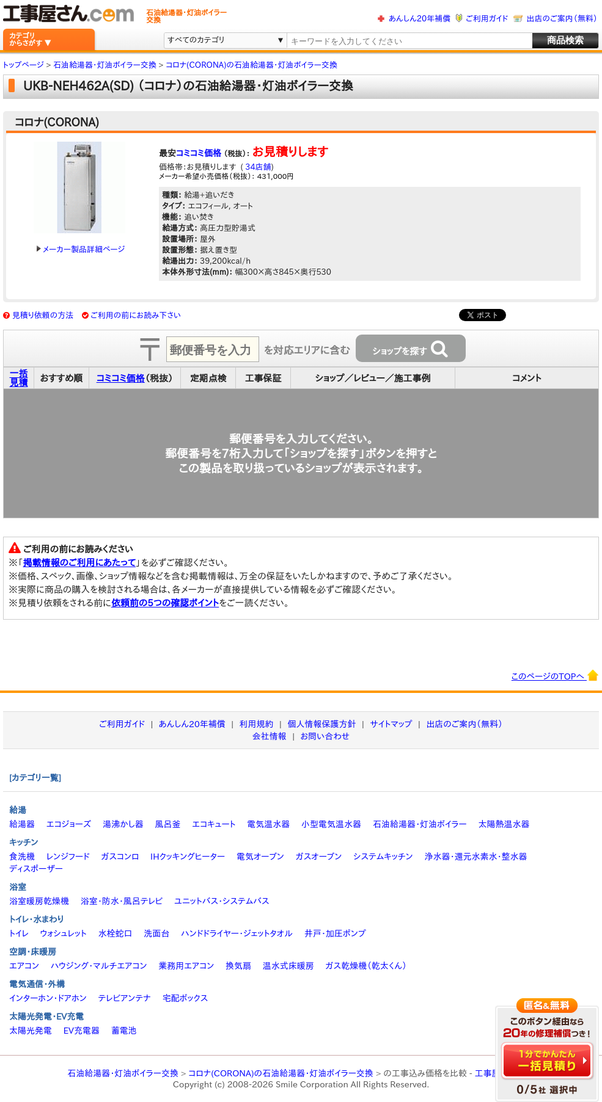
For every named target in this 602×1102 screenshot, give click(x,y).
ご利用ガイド (487, 19)
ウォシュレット (63, 933)
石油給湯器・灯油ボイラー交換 (122, 1073)
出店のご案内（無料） (562, 19)
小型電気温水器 (331, 824)
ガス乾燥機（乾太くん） (366, 966)
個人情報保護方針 (321, 724)
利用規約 (257, 724)
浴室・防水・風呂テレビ (122, 901)
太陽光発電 (30, 1030)
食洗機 (22, 856)
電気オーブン (260, 856)
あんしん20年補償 (419, 19)
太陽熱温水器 (503, 824)
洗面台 (156, 933)
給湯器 (22, 824)
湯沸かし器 (123, 824)
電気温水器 (268, 824)
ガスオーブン (319, 856)
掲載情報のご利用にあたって (79, 562)
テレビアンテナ (124, 998)
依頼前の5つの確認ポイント (165, 602)
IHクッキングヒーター (187, 856)
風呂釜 (167, 824)
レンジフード (68, 856)
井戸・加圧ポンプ (335, 933)
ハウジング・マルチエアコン (99, 966)
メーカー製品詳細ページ (81, 249)
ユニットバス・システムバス (222, 901)
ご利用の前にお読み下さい (135, 315)
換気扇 (238, 966)
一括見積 (19, 378)
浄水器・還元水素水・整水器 (475, 856)
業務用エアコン (186, 966)
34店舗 (257, 167)
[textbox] (409, 41)
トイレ (19, 933)
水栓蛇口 (115, 933)
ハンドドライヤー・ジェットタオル (237, 933)
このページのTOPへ (555, 675)
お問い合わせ (325, 736)
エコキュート (213, 824)
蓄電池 (124, 1030)
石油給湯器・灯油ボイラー (420, 824)
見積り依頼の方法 (43, 315)
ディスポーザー (36, 869)
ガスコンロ (120, 856)
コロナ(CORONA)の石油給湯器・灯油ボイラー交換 (280, 1073)
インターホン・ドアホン (48, 998)
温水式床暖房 (288, 966)
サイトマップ (391, 724)
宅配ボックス (185, 998)
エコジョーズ (68, 824)
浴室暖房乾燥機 (39, 901)
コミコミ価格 (198, 153)
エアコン (24, 966)
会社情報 (269, 736)
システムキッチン (383, 856)
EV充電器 (82, 1030)
